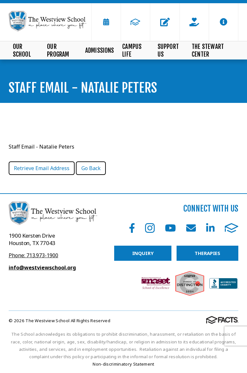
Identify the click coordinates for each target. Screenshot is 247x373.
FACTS (231, 228)
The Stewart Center (208, 50)
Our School (22, 50)
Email (191, 228)
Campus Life (132, 50)
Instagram (150, 228)
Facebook (132, 228)
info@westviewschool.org (42, 267)
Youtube (170, 228)
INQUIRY (143, 253)
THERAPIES (207, 253)
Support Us (168, 50)
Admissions (99, 50)
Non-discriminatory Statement (123, 364)
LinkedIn (210, 228)
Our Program (58, 50)
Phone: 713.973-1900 (33, 255)
